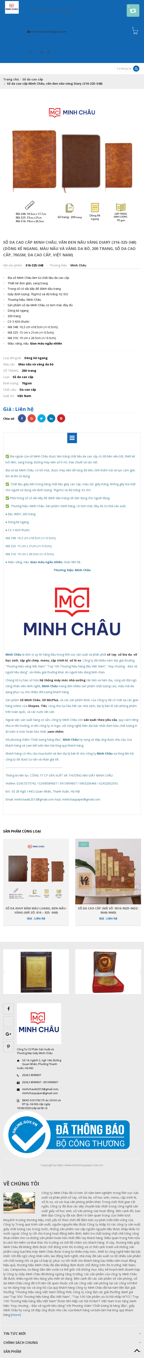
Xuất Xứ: (9, 396)
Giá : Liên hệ (18, 408)
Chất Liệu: (10, 390)
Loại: (7, 377)
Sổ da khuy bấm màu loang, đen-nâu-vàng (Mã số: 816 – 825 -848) (36, 910)
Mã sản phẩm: (13, 265)
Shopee (33, 706)
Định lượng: (11, 383)
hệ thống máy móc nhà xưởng (63, 680)
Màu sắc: (9, 364)
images (20, 1203)
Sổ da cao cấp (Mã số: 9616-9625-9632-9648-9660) (108, 910)
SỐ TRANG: (11, 371)
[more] (16, 1315)
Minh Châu (78, 265)
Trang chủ (11, 79)
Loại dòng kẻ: (12, 358)
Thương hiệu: (59, 265)
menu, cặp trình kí (54, 660)
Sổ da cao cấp (32, 79)
